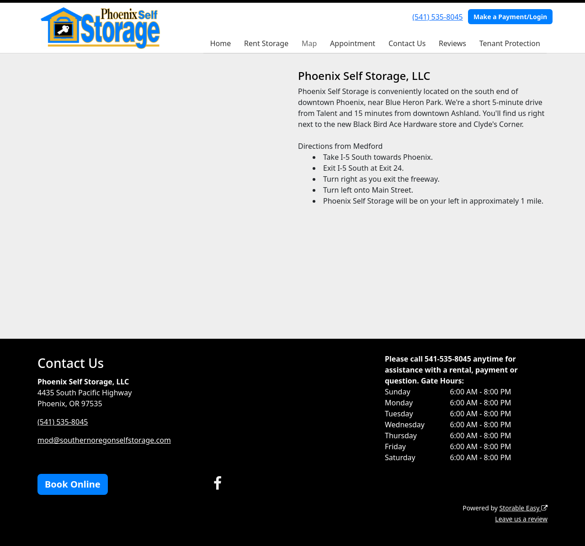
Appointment (352, 43)
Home (220, 43)
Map (309, 43)
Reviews (452, 43)
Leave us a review (521, 518)
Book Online (73, 484)
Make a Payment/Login (510, 16)
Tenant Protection (509, 43)
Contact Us (406, 43)
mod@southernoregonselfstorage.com (104, 440)
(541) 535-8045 (437, 17)
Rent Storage (266, 43)
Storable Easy (524, 508)
